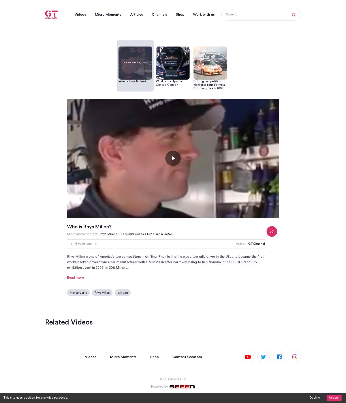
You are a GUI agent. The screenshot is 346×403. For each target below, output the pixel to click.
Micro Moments (108, 14)
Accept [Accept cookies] (334, 397)
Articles (136, 14)
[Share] (272, 231)
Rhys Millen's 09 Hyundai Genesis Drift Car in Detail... (137, 234)
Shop (180, 14)
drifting (123, 292)
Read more (75, 277)
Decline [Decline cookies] (314, 397)
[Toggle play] (173, 158)
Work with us (204, 14)
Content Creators (187, 357)
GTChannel (256, 243)
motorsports (78, 292)
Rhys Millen (102, 292)
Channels (159, 14)
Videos (80, 14)
